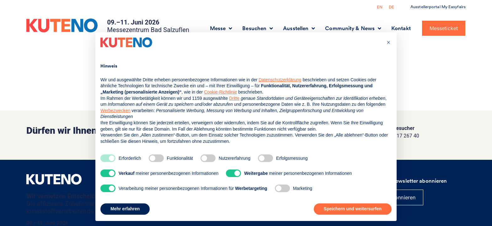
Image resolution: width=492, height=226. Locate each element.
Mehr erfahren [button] (125, 208)
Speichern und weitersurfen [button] (353, 208)
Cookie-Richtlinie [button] (220, 91)
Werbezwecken (115, 110)
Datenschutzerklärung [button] (280, 79)
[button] (388, 42)
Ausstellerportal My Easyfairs (438, 6)
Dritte (234, 98)
